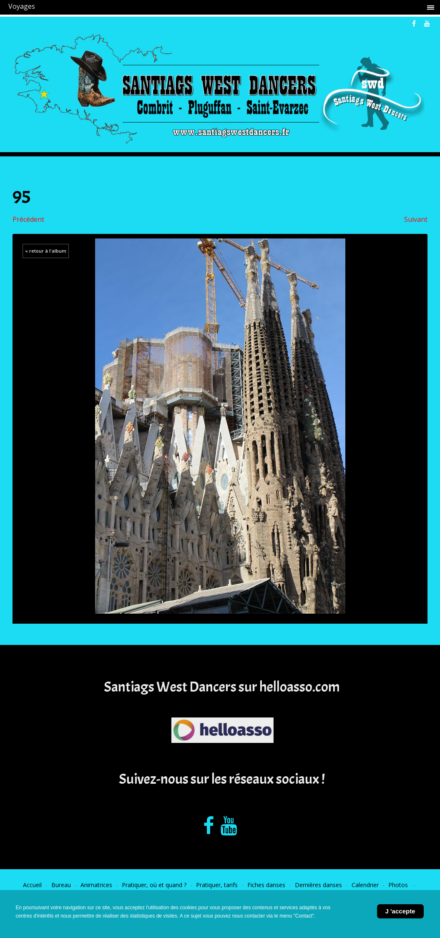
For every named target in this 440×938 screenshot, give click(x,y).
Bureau (61, 885)
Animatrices (96, 885)
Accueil (32, 885)
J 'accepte (400, 911)
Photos (399, 885)
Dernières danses (318, 885)
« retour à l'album (45, 251)
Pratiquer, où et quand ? (154, 885)
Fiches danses (266, 885)
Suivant (415, 219)
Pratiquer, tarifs (217, 885)
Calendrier (365, 885)
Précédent (28, 219)
